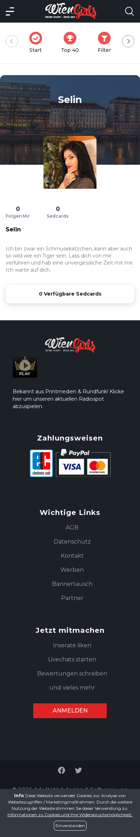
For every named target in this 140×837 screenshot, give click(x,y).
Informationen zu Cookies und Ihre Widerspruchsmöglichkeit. (70, 814)
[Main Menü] (10, 11)
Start (37, 42)
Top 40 (72, 42)
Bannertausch (72, 584)
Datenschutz (72, 541)
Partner (72, 598)
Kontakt (72, 555)
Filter (106, 42)
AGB (72, 527)
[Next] (128, 41)
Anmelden (70, 710)
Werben (72, 569)
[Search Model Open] (129, 11)
